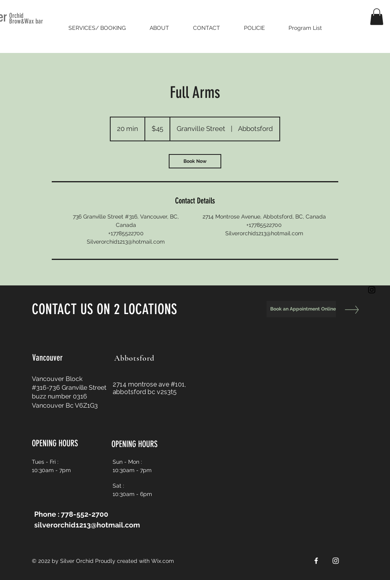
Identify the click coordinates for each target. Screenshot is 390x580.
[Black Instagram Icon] (371, 290)
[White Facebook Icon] (316, 561)
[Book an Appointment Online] (301, 309)
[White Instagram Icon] (336, 561)
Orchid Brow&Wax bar (26, 18)
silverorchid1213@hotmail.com (87, 525)
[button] (377, 16)
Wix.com (162, 561)
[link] (195, 161)
